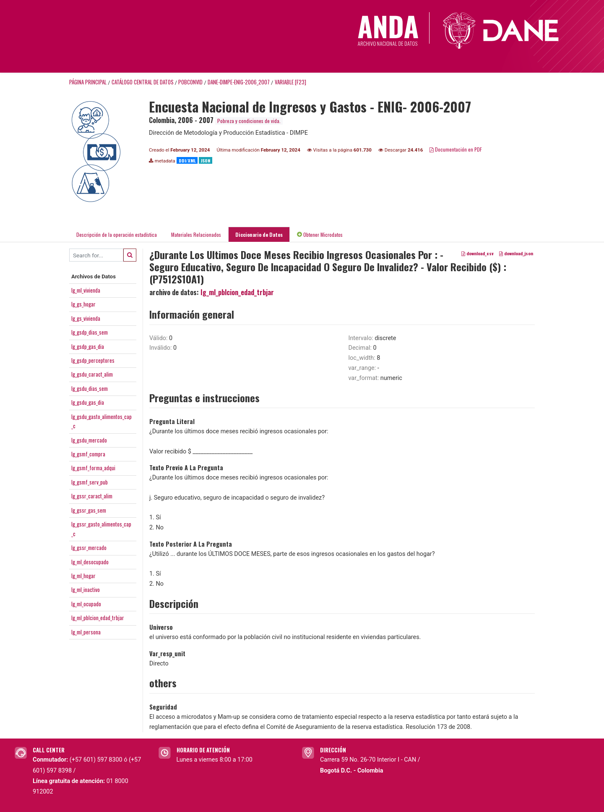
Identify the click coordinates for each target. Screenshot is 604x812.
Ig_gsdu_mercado (89, 440)
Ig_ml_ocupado (86, 604)
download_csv (477, 253)
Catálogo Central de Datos (143, 82)
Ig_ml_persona (86, 632)
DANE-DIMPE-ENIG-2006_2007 (239, 82)
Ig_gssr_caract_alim (91, 496)
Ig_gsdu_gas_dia (87, 402)
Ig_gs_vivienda (85, 318)
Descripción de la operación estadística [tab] (116, 234)
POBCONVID (190, 82)
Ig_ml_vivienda (85, 290)
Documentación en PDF (456, 149)
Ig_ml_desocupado (90, 562)
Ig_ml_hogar (83, 575)
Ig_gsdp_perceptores (93, 360)
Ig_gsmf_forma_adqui (93, 468)
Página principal (88, 82)
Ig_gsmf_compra (88, 454)
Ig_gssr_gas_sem (88, 510)
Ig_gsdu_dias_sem (89, 388)
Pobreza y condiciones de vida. (249, 120)
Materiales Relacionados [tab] (196, 234)
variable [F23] (290, 82)
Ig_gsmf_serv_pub (89, 482)
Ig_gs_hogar (83, 304)
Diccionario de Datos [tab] (259, 234)
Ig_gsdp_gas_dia (87, 346)
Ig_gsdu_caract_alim (92, 374)
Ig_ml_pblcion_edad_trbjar (97, 617)
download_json (516, 253)
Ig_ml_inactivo (85, 589)
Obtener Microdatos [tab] (320, 234)
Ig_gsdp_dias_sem (89, 332)
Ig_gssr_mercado (89, 547)
